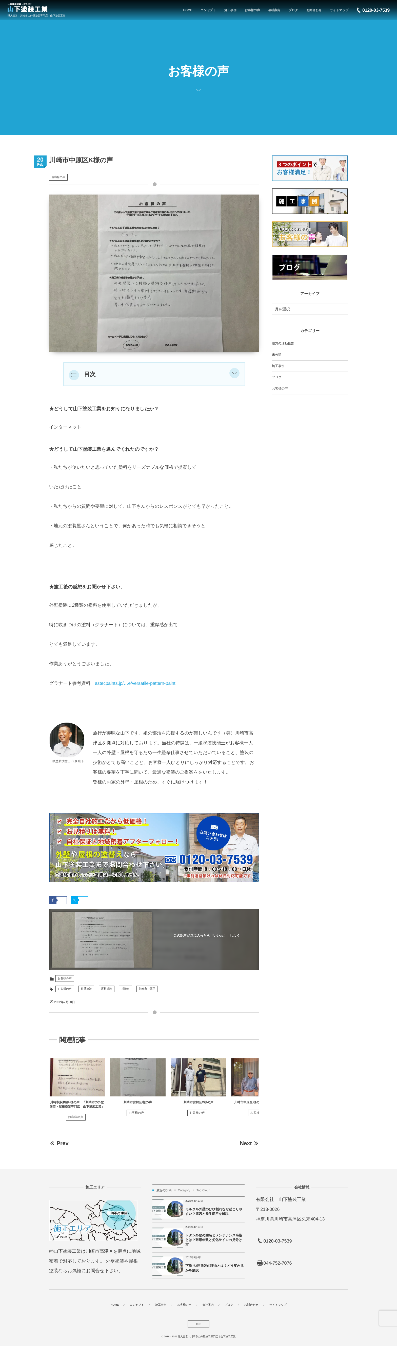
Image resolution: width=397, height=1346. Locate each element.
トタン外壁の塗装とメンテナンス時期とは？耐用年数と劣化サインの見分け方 (213, 1239)
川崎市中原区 (147, 988)
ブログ (277, 377)
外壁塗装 (86, 988)
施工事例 (278, 366)
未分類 (276, 354)
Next (249, 1143)
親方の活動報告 (283, 343)
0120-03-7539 (277, 1241)
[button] (234, 374)
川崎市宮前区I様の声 (138, 1102)
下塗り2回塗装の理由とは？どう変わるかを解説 (214, 1268)
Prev (59, 1143)
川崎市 (125, 988)
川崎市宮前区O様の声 (198, 1102)
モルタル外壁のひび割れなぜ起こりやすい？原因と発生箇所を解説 (213, 1211)
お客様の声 (58, 177)
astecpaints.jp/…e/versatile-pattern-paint (135, 683)
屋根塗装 (106, 988)
